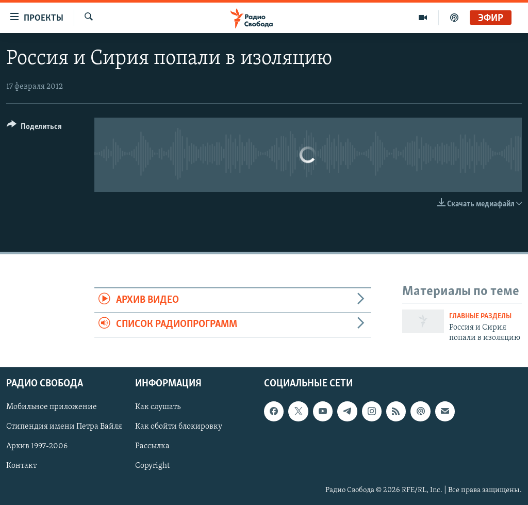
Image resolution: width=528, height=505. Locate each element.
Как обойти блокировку (178, 426)
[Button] (34, 128)
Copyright (152, 466)
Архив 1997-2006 (37, 446)
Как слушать (157, 407)
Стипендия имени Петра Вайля (64, 426)
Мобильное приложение (51, 407)
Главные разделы (480, 316)
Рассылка (152, 446)
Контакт (21, 466)
